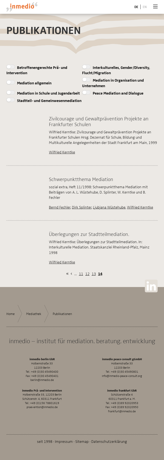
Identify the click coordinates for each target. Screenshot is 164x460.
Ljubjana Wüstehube (109, 207)
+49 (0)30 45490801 (124, 371)
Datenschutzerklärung (109, 441)
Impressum (64, 441)
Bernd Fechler (59, 207)
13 (94, 273)
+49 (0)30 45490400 (44, 371)
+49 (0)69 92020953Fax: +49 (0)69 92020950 (122, 405)
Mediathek (33, 313)
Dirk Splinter (81, 207)
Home (10, 313)
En (145, 6)
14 (100, 273)
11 (81, 273)
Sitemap (82, 441)
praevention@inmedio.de (42, 407)
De (136, 6)
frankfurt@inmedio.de (122, 411)
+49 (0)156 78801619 (44, 403)
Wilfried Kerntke (62, 152)
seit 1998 (44, 441)
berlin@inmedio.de (42, 380)
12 (87, 273)
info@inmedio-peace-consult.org (122, 376)
